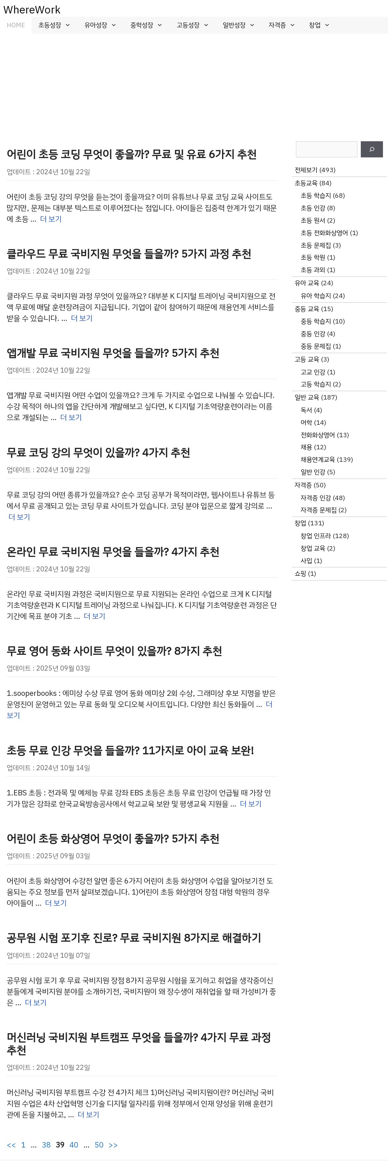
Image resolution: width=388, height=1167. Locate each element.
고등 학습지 (316, 384)
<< (11, 1145)
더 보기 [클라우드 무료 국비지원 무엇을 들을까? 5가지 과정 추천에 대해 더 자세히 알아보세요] (82, 318)
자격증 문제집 (319, 510)
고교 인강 (313, 372)
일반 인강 (313, 472)
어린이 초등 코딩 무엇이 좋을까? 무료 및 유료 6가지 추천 (132, 154)
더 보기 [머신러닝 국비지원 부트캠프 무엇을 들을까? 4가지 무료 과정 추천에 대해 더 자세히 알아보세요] (88, 1114)
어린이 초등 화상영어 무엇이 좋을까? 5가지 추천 (113, 839)
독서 (306, 410)
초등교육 (306, 183)
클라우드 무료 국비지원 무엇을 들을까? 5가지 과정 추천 (129, 254)
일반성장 (242, 25)
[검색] (372, 149)
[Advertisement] (194, 84)
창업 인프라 (316, 536)
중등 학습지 (316, 321)
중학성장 (150, 25)
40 (73, 1145)
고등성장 (196, 25)
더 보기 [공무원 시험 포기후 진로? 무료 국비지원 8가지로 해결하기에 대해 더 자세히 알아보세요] (36, 1002)
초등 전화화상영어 (324, 233)
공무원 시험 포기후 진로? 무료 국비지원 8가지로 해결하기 (134, 938)
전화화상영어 (318, 435)
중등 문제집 (316, 346)
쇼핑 (300, 573)
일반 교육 (307, 397)
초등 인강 (313, 208)
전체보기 (306, 170)
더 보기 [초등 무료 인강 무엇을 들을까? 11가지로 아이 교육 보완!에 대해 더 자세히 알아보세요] (251, 804)
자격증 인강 (316, 498)
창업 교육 (313, 548)
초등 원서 (313, 220)
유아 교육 (307, 283)
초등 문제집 (316, 245)
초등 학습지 (316, 195)
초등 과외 (313, 270)
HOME (16, 25)
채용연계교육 (318, 459)
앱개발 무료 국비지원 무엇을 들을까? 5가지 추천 (113, 353)
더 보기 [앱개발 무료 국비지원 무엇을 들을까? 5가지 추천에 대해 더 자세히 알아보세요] (71, 417)
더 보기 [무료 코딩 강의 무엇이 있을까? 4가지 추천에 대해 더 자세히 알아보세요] (19, 517)
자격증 (285, 25)
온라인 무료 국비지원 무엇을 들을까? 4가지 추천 (113, 552)
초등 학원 (313, 257)
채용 (306, 447)
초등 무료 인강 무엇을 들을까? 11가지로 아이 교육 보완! (130, 751)
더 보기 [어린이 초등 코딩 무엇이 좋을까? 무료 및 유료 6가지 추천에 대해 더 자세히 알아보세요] (51, 219)
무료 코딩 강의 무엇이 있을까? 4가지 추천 (98, 453)
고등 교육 (307, 359)
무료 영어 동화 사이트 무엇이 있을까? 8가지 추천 (114, 651)
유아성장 (104, 25)
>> (113, 1145)
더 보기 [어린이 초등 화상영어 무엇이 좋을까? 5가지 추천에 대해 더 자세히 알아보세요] (56, 903)
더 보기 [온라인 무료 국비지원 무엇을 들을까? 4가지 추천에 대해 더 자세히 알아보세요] (94, 616)
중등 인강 (313, 334)
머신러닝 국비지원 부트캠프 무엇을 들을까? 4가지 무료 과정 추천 (139, 1043)
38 (46, 1145)
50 (98, 1145)
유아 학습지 (316, 296)
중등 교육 (307, 309)
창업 (323, 25)
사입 (306, 561)
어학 (306, 422)
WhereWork (31, 10)
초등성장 (58, 25)
